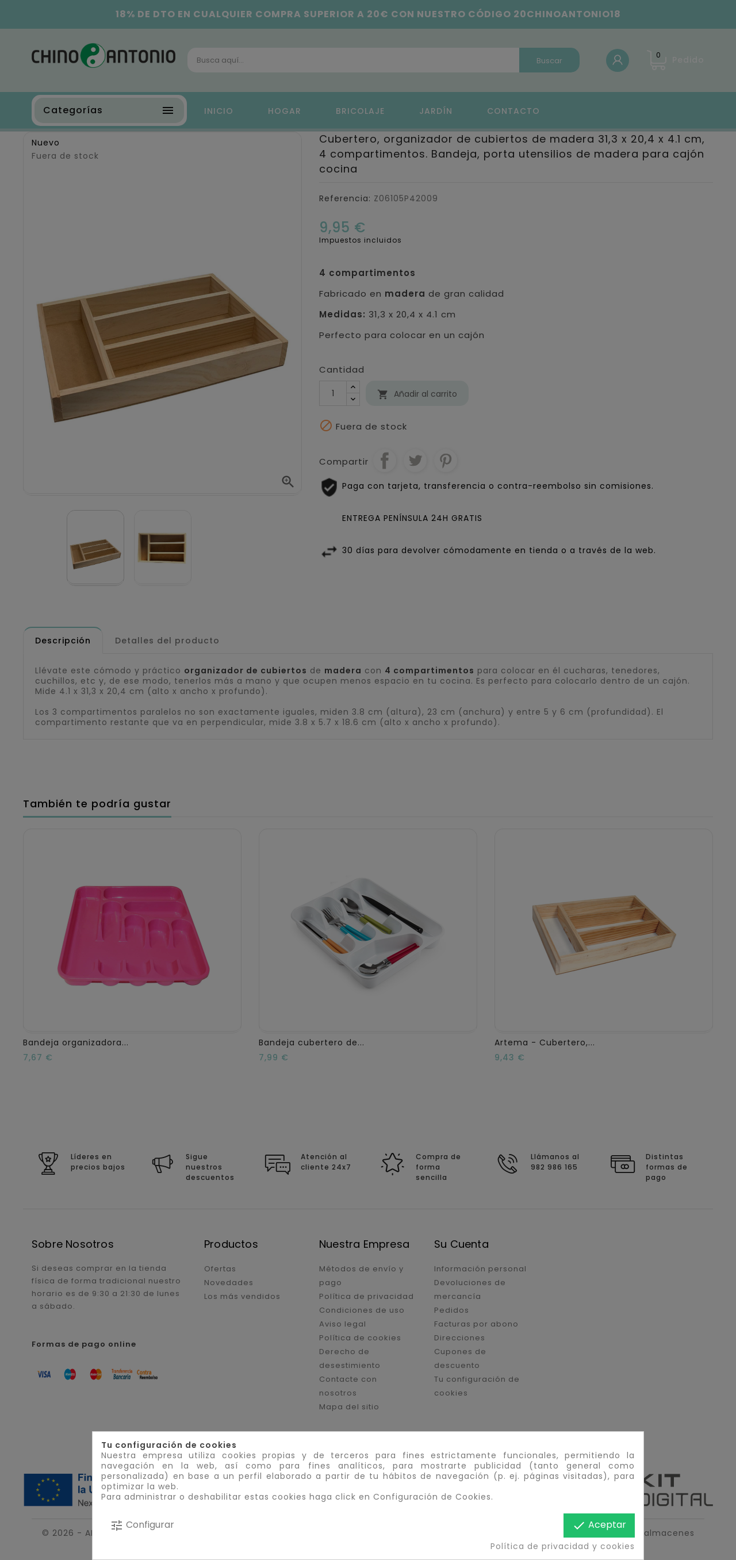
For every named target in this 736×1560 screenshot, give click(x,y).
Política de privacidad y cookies (562, 1546)
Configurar (142, 1525)
